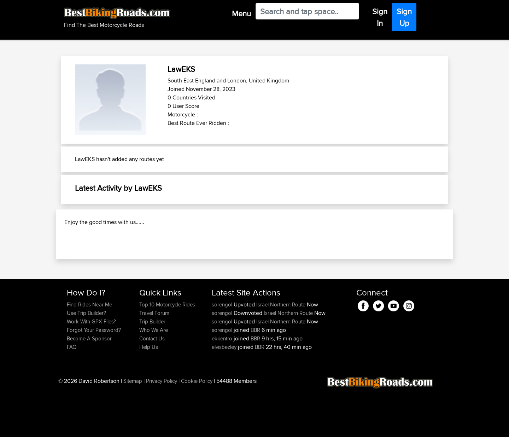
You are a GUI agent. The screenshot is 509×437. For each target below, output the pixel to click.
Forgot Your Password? (94, 375)
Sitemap (132, 426)
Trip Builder (152, 367)
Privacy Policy (161, 426)
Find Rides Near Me (89, 350)
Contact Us (152, 384)
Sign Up (404, 17)
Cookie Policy (196, 426)
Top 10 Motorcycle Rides (167, 350)
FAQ (71, 392)
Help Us (148, 392)
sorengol (223, 350)
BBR (255, 375)
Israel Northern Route (280, 350)
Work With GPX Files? (91, 367)
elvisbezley (225, 392)
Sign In (379, 17)
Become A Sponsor (89, 384)
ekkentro (223, 384)
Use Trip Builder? (86, 358)
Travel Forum (154, 358)
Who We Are (153, 375)
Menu (241, 13)
